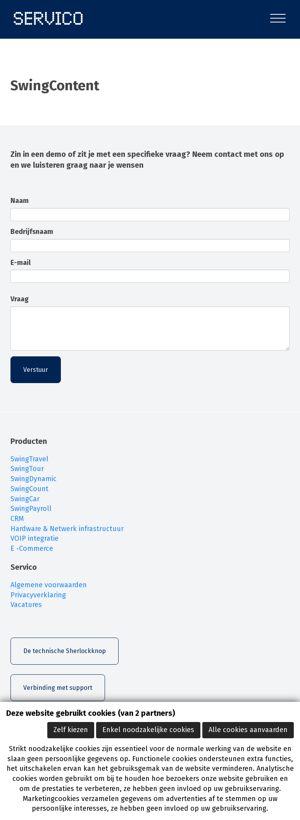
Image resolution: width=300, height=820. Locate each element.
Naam (19, 200)
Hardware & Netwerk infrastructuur (67, 528)
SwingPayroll (31, 508)
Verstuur (35, 369)
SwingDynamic (33, 478)
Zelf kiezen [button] (70, 729)
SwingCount (29, 489)
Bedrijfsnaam (31, 231)
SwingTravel (29, 459)
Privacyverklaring (38, 595)
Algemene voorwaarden (48, 585)
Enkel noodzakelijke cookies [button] (148, 729)
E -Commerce (31, 548)
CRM (17, 518)
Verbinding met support (57, 687)
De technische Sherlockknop (64, 651)
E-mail (20, 262)
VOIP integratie (34, 538)
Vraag (19, 299)
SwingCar (25, 499)
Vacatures (26, 604)
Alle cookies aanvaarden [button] (248, 729)
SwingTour (27, 468)
